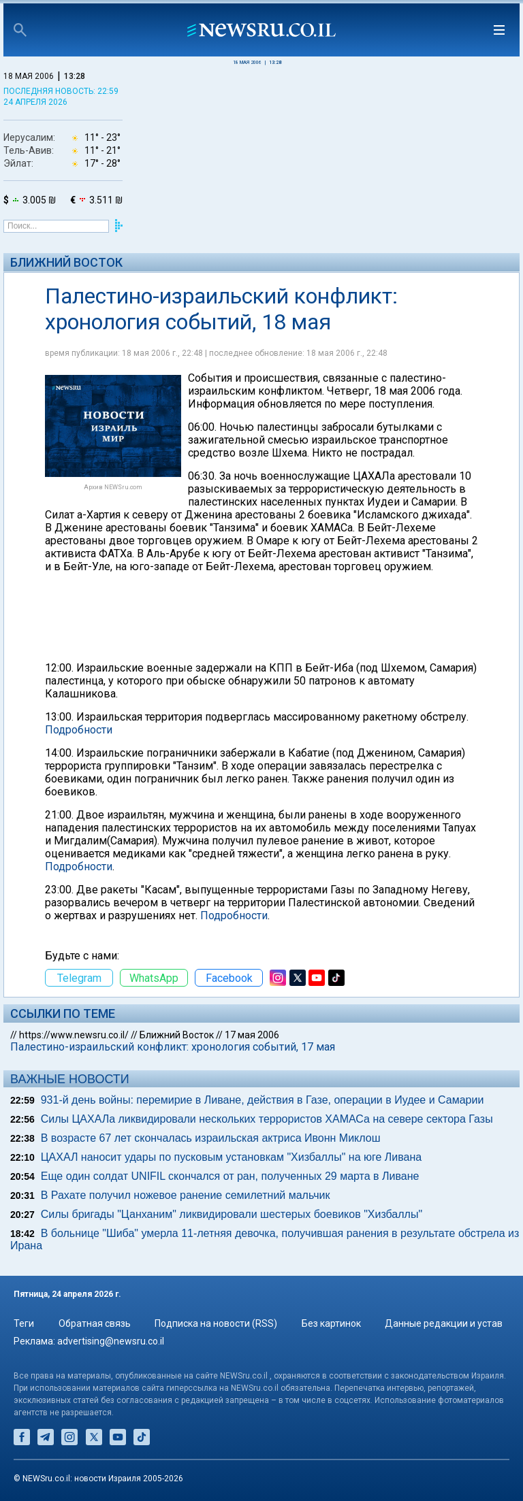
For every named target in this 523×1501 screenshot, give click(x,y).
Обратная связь (95, 1323)
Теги (24, 1323)
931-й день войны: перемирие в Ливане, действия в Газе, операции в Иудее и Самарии (262, 1100)
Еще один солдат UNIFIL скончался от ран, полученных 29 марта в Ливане (230, 1176)
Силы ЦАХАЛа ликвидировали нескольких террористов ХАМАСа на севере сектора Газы (267, 1119)
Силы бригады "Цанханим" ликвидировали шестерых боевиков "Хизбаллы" (231, 1214)
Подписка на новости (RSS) (216, 1323)
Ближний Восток (66, 262)
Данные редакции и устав (444, 1323)
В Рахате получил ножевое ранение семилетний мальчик (185, 1195)
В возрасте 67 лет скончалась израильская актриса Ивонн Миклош (211, 1138)
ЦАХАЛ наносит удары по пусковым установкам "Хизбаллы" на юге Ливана (231, 1157)
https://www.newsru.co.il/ (74, 1034)
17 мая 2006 (252, 1034)
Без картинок (331, 1323)
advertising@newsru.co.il (110, 1341)
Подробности (78, 729)
